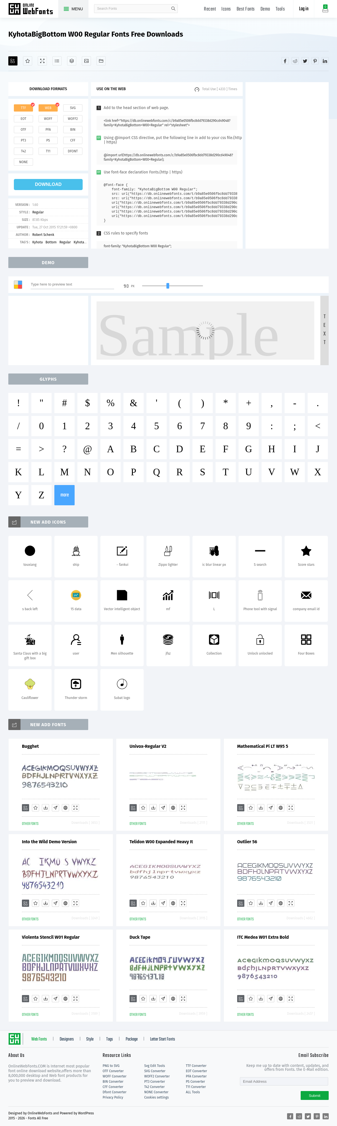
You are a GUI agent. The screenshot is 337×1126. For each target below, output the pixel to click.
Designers (67, 1039)
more (64, 495)
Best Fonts (246, 9)
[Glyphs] (57, 60)
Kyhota (37, 242)
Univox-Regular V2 (148, 746)
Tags (109, 1039)
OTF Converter (113, 1071)
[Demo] (42, 60)
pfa (48, 130)
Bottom (51, 242)
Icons (226, 9)
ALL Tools (193, 1092)
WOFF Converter (114, 1076)
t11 (48, 151)
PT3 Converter (154, 1082)
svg (72, 108)
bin (72, 130)
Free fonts (33, 9)
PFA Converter (196, 1076)
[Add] (12, 60)
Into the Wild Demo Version (49, 841)
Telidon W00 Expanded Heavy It (161, 841)
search (173, 8)
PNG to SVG (111, 1066)
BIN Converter (113, 1082)
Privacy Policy (113, 1097)
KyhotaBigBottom (87, 242)
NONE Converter (156, 1092)
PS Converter (195, 1082)
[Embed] (65, 807)
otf (23, 130)
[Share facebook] (285, 60)
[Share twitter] (305, 60)
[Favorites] (27, 60)
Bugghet (30, 746)
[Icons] (86, 60)
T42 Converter (154, 1087)
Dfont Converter (114, 1092)
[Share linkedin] (325, 60)
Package (132, 1039)
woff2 (73, 119)
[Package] (71, 60)
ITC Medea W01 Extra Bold (263, 937)
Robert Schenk (43, 235)
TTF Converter (196, 1066)
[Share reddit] (295, 60)
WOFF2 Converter (157, 1076)
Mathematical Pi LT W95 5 (262, 746)
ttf (23, 108)
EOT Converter (196, 1071)
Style (89, 1039)
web (48, 108)
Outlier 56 (247, 841)
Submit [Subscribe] (314, 1096)
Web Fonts (39, 1039)
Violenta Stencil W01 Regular (51, 937)
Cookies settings (156, 1097)
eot (23, 119)
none (23, 162)
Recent (210, 9)
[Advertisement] (287, 165)
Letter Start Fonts (162, 1039)
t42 (23, 151)
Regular (38, 212)
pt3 (23, 140)
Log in (303, 9)
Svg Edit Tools (154, 1066)
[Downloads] (45, 807)
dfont (73, 151)
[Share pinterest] (315, 60)
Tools (280, 9)
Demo (265, 9)
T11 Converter (196, 1087)
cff (72, 140)
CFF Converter (113, 1087)
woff (48, 119)
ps (48, 140)
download (48, 184)
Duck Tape (140, 937)
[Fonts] (101, 60)
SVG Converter (154, 1071)
